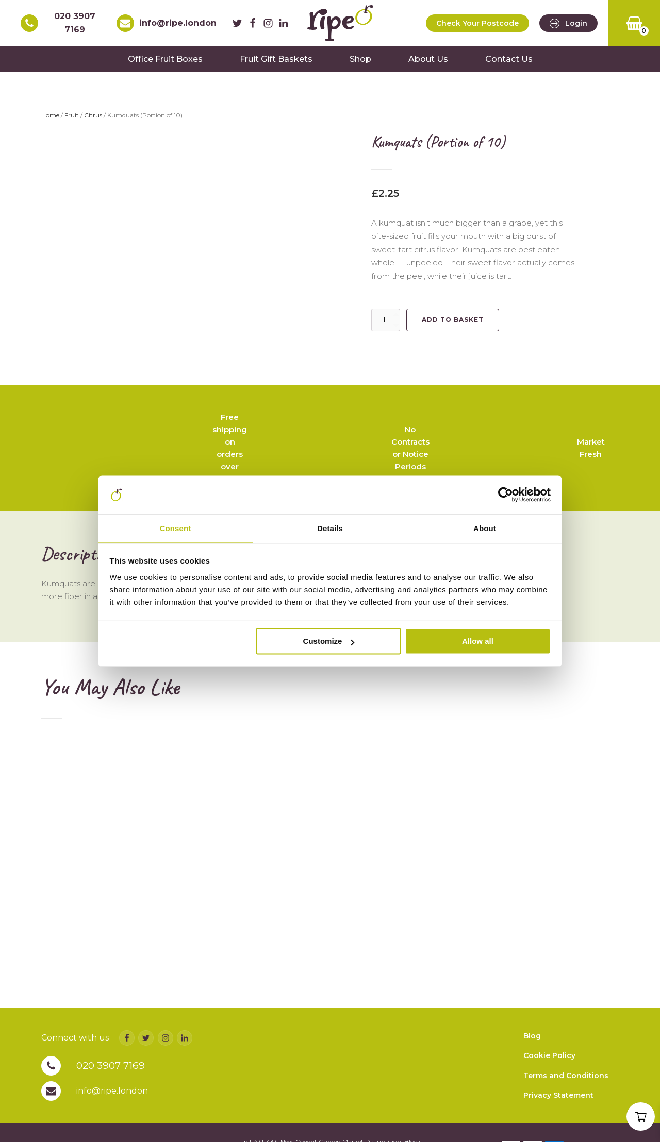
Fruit (71, 121)
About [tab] (484, 528)
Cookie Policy (549, 1086)
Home (50, 121)
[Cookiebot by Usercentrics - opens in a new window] (505, 494)
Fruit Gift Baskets (276, 65)
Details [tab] (330, 528)
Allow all (477, 642)
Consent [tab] (175, 528)
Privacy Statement (558, 1126)
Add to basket (453, 325)
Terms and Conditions (565, 1106)
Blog (532, 1066)
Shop (360, 65)
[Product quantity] (385, 325)
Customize (329, 642)
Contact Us (509, 65)
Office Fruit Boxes (165, 65)
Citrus (93, 121)
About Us (428, 65)
